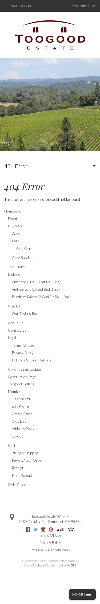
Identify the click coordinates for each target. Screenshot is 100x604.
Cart (11, 445)
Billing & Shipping (25, 453)
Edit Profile (20, 406)
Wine (16, 233)
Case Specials (22, 257)
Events (13, 218)
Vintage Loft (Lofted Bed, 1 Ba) (36, 289)
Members (15, 391)
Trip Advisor (71, 529)
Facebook (28, 529)
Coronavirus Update (24, 369)
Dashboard (21, 399)
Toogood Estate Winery (50, 516)
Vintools (39, 565)
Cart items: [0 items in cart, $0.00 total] (82, 6)
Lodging (14, 274)
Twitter (35, 529)
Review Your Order (27, 460)
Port (15, 241)
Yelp (60, 529)
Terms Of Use (23, 345)
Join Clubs (16, 267)
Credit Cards (22, 413)
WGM (71, 565)
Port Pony (23, 248)
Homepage (12, 211)
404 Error (15, 166)
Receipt (17, 467)
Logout (17, 436)
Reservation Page (22, 376)
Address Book (23, 428)
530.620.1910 (21, 6)
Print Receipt (22, 475)
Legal (12, 337)
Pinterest (51, 529)
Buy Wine (16, 226)
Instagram (43, 529)
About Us (15, 322)
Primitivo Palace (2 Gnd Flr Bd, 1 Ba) (40, 296)
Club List (19, 421)
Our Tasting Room (26, 313)
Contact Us (17, 330)
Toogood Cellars (21, 384)
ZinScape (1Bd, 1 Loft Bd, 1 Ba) (36, 282)
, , (50, 521)
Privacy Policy (23, 352)
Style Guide (17, 484)
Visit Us (14, 306)
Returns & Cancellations (31, 360)
